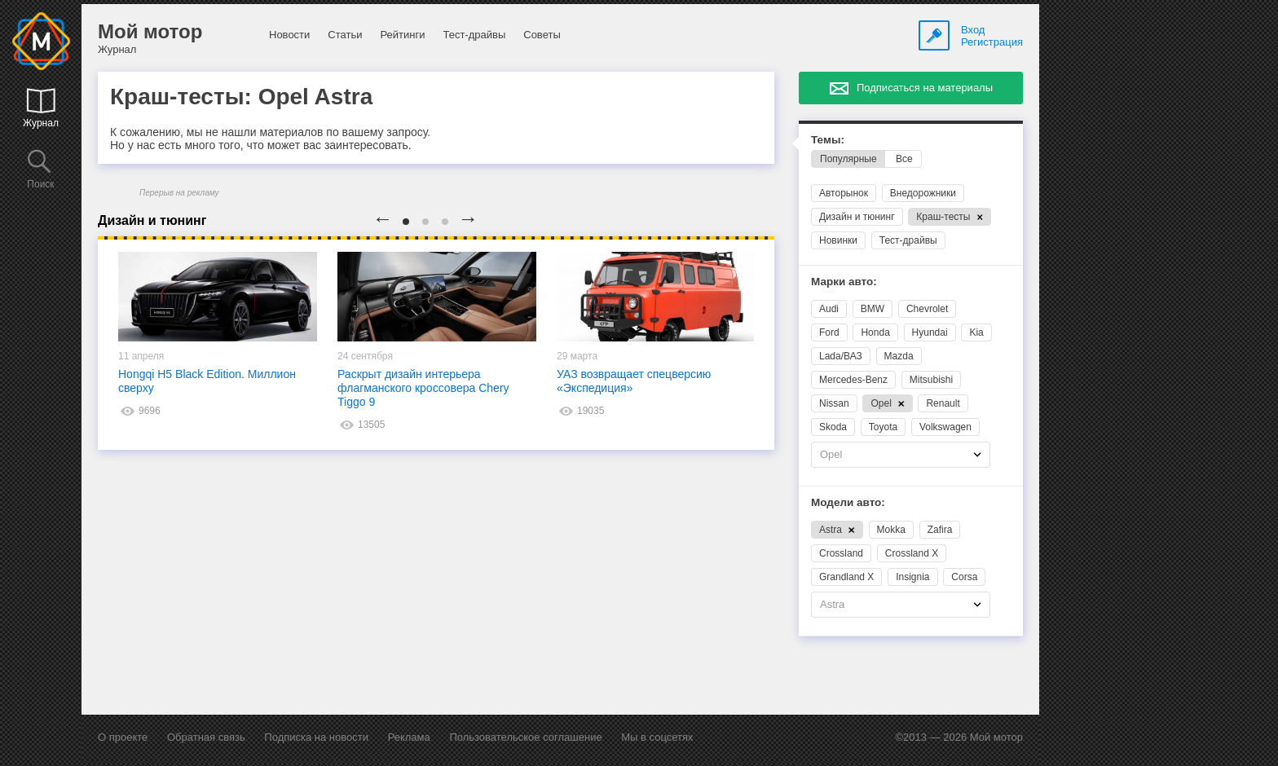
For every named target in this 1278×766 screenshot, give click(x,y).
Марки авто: (844, 281)
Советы (541, 35)
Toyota (883, 427)
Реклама (409, 737)
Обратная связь (206, 737)
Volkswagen (945, 427)
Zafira (940, 529)
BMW (872, 309)
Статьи (345, 35)
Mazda (899, 356)
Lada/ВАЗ (840, 356)
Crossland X (911, 553)
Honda (875, 332)
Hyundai (930, 332)
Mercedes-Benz (853, 379)
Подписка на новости (316, 737)
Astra (837, 529)
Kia (976, 332)
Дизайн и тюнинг (857, 216)
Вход (973, 30)
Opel (887, 403)
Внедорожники (923, 193)
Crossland (841, 553)
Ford (829, 332)
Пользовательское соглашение (525, 737)
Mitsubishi (931, 379)
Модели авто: (848, 502)
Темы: (827, 140)
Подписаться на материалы (925, 87)
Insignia (912, 577)
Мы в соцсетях (657, 737)
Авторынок (843, 193)
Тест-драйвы (474, 35)
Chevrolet (927, 309)
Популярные (848, 159)
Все (904, 159)
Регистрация (992, 42)
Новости (289, 35)
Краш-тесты (949, 216)
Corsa (964, 577)
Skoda (833, 427)
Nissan (834, 403)
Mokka (891, 529)
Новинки (838, 240)
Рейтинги (402, 35)
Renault (942, 403)
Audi (829, 309)
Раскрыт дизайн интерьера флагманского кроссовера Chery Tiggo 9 (423, 388)
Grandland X (846, 577)
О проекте (123, 737)
